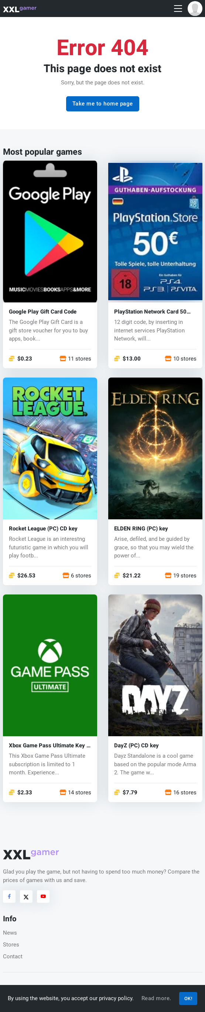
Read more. (156, 998)
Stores (11, 944)
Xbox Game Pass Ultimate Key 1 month (49, 745)
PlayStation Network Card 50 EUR (150, 311)
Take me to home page (102, 103)
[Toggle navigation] (178, 8)
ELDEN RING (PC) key (141, 528)
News (10, 932)
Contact (13, 956)
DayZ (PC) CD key (136, 745)
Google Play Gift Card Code (42, 311)
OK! (188, 998)
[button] (195, 8)
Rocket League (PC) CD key (43, 528)
